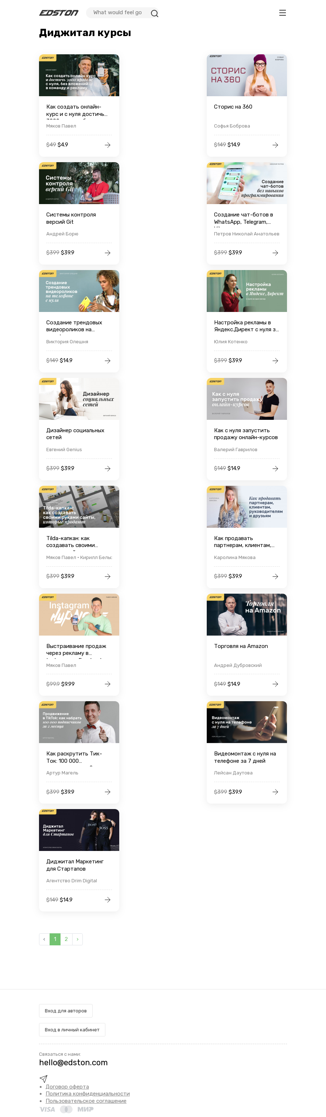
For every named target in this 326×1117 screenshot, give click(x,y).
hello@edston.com (73, 1062)
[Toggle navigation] (282, 12)
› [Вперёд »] (77, 939)
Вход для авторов (66, 1010)
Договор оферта (67, 1086)
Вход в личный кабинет (72, 1029)
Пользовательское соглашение (86, 1101)
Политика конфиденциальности (88, 1093)
